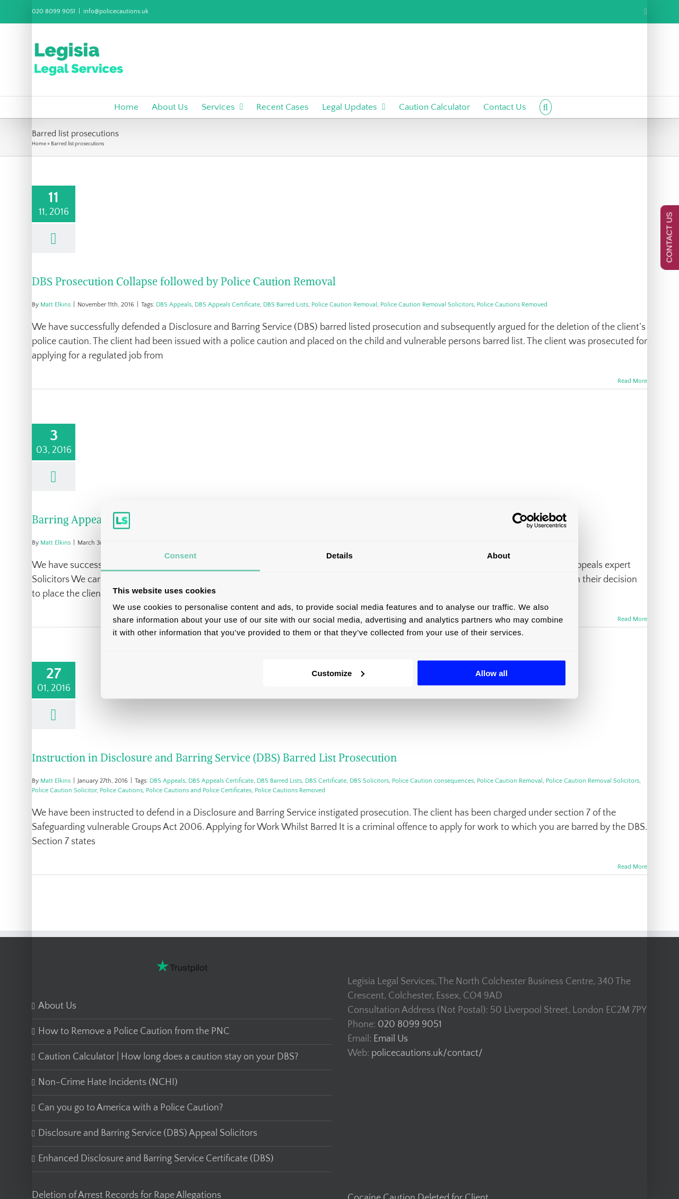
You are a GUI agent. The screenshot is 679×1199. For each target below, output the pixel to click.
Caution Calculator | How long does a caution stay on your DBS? (168, 1057)
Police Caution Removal (344, 304)
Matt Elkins (55, 304)
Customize (338, 672)
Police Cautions (121, 790)
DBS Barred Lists (285, 304)
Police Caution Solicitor (64, 790)
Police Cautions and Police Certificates (198, 790)
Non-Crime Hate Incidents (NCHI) (108, 1082)
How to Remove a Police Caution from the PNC (134, 1031)
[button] (545, 107)
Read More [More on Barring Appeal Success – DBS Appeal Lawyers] (632, 619)
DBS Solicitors (369, 780)
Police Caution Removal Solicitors (427, 304)
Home (39, 144)
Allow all (491, 672)
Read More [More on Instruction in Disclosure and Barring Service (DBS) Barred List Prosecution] (632, 866)
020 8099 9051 (53, 11)
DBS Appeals (173, 304)
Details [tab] (339, 555)
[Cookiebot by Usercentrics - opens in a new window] (520, 520)
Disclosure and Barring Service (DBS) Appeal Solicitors (147, 1133)
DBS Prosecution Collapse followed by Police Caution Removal (184, 281)
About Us (57, 1006)
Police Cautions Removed (512, 304)
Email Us (390, 1039)
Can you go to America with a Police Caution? (130, 1107)
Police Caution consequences (433, 780)
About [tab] (498, 555)
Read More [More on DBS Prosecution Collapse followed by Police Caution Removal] (632, 381)
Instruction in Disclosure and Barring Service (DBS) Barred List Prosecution (214, 757)
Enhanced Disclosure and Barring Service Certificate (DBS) (156, 1158)
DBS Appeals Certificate (227, 304)
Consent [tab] (180, 555)
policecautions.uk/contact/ (427, 1053)
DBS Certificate (325, 780)
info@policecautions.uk (116, 11)
